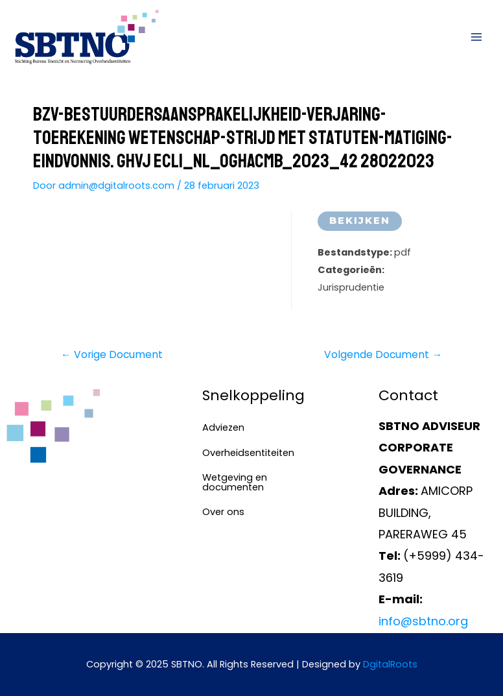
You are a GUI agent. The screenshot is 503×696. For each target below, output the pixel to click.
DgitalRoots (390, 664)
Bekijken (359, 220)
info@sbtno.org (423, 621)
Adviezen (223, 427)
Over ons (223, 511)
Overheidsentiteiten (244, 452)
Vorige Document (112, 354)
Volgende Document (383, 354)
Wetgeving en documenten (234, 482)
